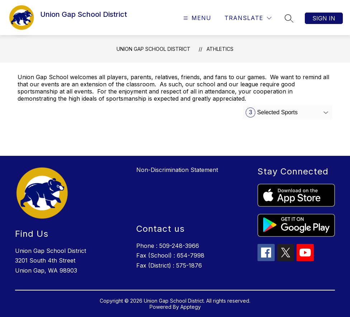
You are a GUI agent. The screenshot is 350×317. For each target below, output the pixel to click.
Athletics (220, 49)
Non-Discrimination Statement (177, 169)
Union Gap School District (153, 49)
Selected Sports (272, 112)
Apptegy (190, 307)
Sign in (323, 18)
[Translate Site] (248, 18)
